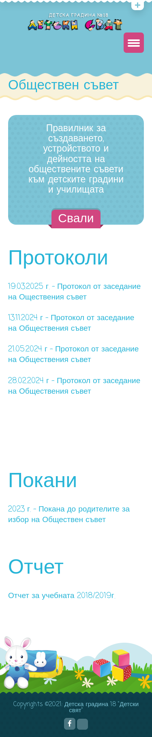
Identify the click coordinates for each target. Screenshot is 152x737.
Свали (76, 219)
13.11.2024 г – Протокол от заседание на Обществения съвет (71, 323)
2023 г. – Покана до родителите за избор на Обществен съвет (69, 514)
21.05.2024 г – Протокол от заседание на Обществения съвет (73, 354)
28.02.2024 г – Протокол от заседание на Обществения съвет (74, 386)
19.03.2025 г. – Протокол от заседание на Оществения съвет (74, 292)
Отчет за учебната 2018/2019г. (61, 596)
